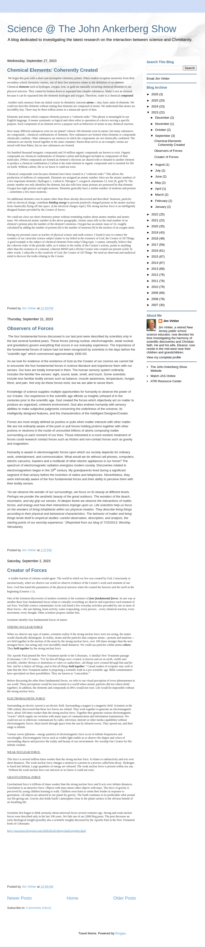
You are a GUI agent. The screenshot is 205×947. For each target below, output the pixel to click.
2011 (155, 281)
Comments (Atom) (38, 908)
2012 (155, 274)
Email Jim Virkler (158, 78)
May (158, 182)
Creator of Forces (27, 570)
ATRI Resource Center (166, 381)
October (161, 130)
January (161, 207)
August (160, 164)
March (160, 194)
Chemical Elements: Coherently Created (52, 70)
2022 (155, 214)
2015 (155, 256)
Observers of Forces (30, 328)
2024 (155, 106)
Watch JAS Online (162, 376)
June (159, 176)
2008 (155, 299)
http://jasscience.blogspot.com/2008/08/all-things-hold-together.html (46, 830)
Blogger (120, 933)
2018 (155, 238)
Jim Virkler (171, 321)
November (162, 124)
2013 (155, 268)
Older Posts (124, 898)
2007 (155, 305)
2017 (155, 244)
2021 (155, 220)
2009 (155, 293)
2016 (155, 250)
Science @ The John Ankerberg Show (91, 28)
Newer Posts (19, 898)
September (163, 135)
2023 (155, 112)
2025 (155, 100)
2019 (155, 232)
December (162, 117)
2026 (155, 94)
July (158, 170)
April (158, 188)
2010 (155, 287)
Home (72, 898)
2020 (155, 226)
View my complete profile (164, 357)
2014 (155, 263)
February (162, 201)
